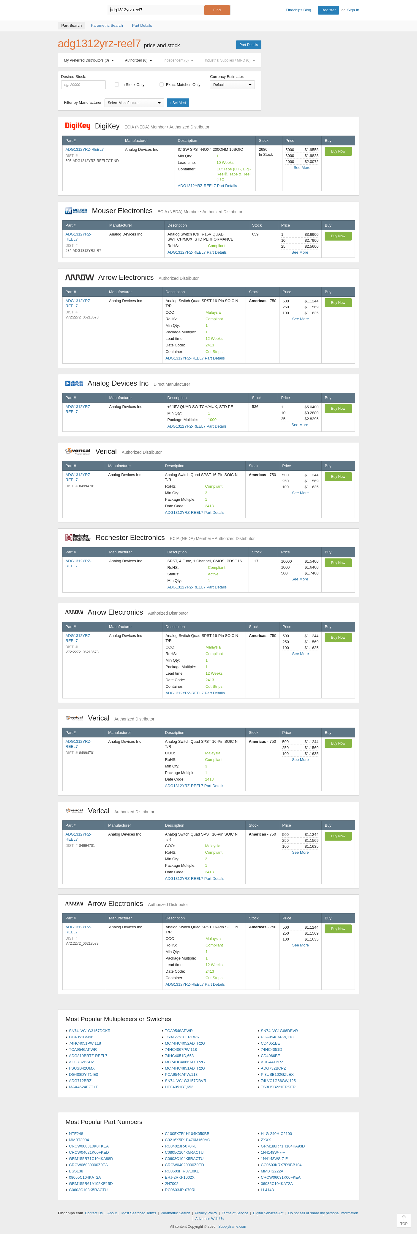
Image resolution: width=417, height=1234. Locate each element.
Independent (180, 60)
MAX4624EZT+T (83, 1087)
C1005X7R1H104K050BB (187, 1133)
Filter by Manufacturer (83, 102)
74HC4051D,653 (179, 1056)
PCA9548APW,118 (277, 1037)
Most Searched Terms (138, 1213)
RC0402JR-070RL (180, 1146)
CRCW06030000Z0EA (88, 1165)
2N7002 (172, 1183)
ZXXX (266, 1140)
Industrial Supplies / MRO (231, 60)
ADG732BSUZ (81, 1062)
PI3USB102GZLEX (277, 1074)
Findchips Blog (298, 10)
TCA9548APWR (179, 1031)
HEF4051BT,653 (179, 1087)
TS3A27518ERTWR (182, 1037)
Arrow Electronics (132, 277)
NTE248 (76, 1133)
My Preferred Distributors (90, 60)
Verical (113, 451)
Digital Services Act (268, 1213)
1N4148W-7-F (273, 1152)
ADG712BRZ (80, 1080)
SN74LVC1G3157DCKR (89, 1031)
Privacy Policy (206, 1213)
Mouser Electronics (154, 211)
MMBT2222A (272, 1171)
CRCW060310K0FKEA (89, 1146)
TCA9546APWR (83, 1049)
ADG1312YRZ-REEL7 (85, 149)
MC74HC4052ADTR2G (185, 1043)
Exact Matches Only (179, 84)
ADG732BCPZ (273, 1068)
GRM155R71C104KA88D (91, 1158)
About (111, 1213)
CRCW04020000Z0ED (184, 1165)
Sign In (353, 10)
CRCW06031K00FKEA (281, 1177)
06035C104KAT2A (277, 1183)
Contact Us (93, 1213)
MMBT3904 (79, 1140)
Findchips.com (77, 10)
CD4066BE (270, 1056)
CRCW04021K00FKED (89, 1152)
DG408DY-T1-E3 (83, 1074)
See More (302, 167)
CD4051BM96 (81, 1037)
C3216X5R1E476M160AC (187, 1140)
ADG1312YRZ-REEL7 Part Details (207, 185)
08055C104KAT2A (85, 1177)
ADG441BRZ (272, 1062)
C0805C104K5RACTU (184, 1152)
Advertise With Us (209, 1219)
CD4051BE (270, 1043)
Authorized (140, 60)
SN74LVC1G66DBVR (279, 1031)
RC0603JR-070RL (180, 1190)
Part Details (248, 45)
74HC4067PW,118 (181, 1049)
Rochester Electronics (160, 537)
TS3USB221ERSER (278, 1087)
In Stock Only (129, 84)
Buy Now (338, 151)
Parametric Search (175, 1213)
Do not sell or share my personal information (323, 1213)
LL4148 (267, 1190)
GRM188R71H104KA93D (283, 1146)
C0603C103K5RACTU (88, 1190)
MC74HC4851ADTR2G (185, 1068)
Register (328, 10)
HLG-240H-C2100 (276, 1133)
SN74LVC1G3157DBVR (185, 1080)
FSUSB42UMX (82, 1068)
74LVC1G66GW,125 (278, 1080)
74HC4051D (271, 1049)
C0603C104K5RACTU (184, 1158)
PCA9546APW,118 (181, 1074)
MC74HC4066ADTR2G (185, 1062)
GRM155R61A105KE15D (91, 1183)
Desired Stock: (83, 81)
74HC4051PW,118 (85, 1043)
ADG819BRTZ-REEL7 (88, 1056)
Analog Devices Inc (127, 383)
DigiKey (137, 126)
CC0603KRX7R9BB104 (281, 1165)
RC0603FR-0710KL (182, 1171)
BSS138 (76, 1171)
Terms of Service (235, 1213)
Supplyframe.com (232, 1226)
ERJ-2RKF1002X (180, 1177)
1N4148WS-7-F (274, 1158)
